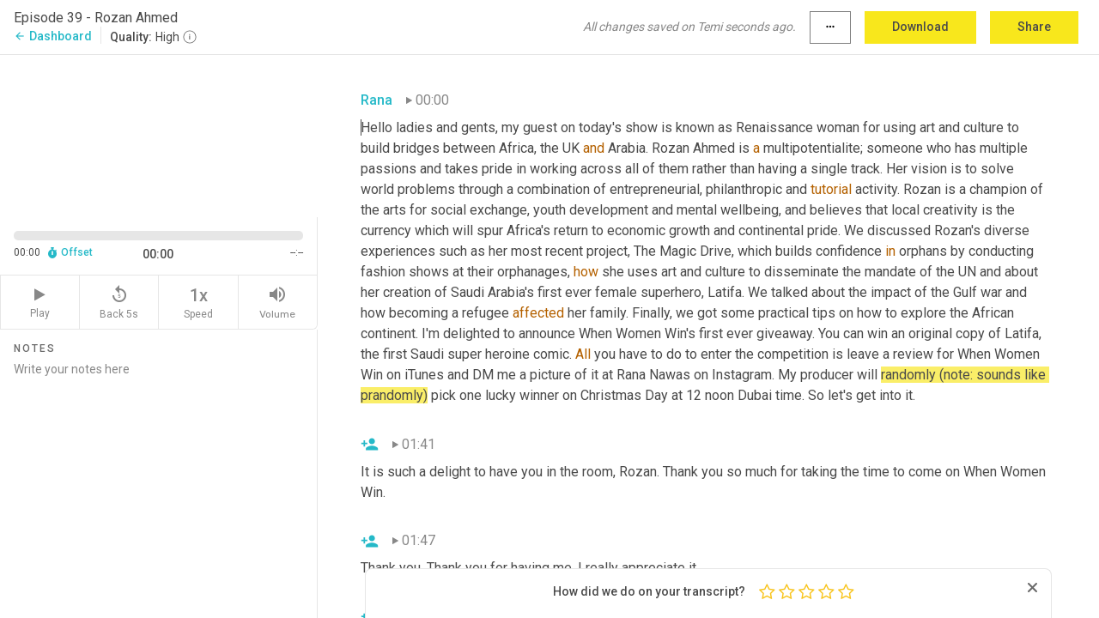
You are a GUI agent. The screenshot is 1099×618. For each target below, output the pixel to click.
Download (920, 26)
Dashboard (53, 36)
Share (1034, 26)
